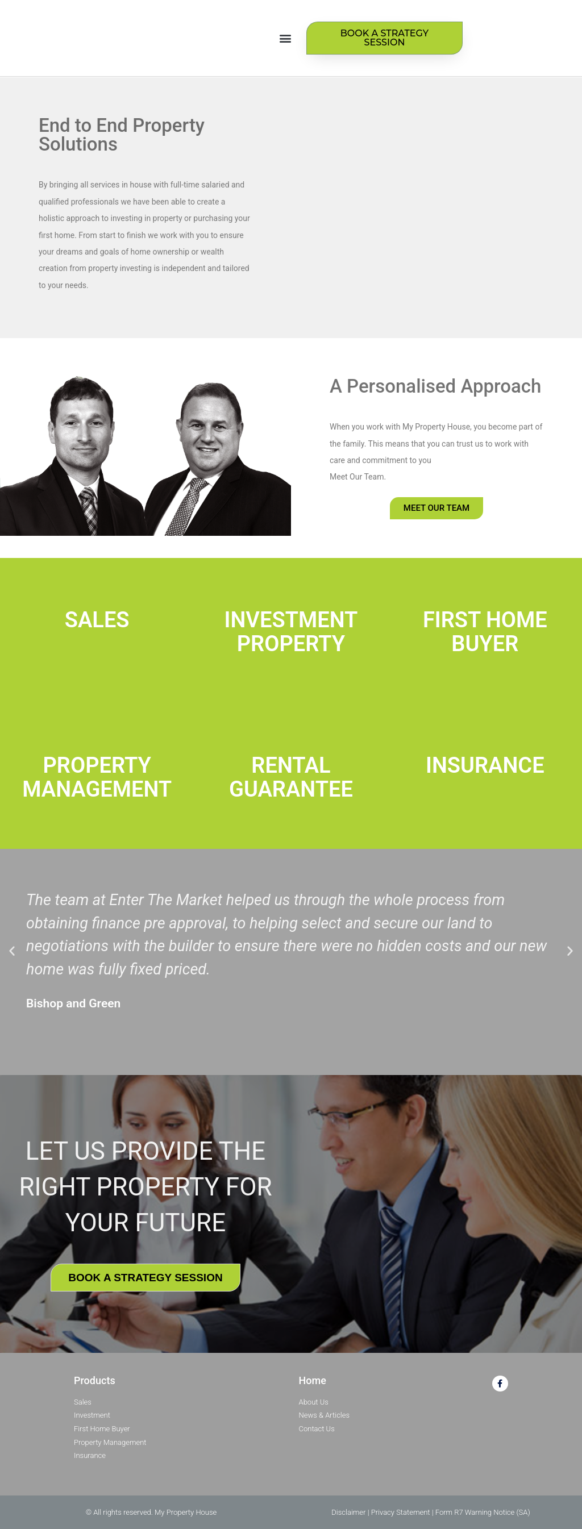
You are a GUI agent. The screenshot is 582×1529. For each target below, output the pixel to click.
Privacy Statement (400, 1512)
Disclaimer (348, 1512)
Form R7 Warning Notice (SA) (482, 1512)
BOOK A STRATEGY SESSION (145, 1278)
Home (312, 1380)
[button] (285, 38)
